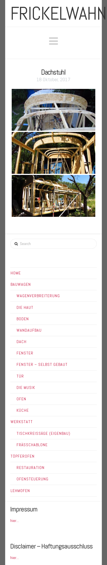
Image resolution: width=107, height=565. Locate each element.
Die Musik (26, 387)
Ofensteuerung (33, 479)
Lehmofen (20, 490)
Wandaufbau (29, 330)
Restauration (31, 467)
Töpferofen (23, 456)
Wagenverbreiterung (38, 295)
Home (16, 273)
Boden (23, 318)
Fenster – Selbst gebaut (42, 364)
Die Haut (25, 307)
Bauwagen (21, 284)
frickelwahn (58, 13)
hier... (14, 520)
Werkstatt (22, 421)
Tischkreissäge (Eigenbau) (43, 433)
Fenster (25, 353)
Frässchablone (32, 444)
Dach (22, 341)
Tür (20, 376)
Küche (23, 410)
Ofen (21, 398)
